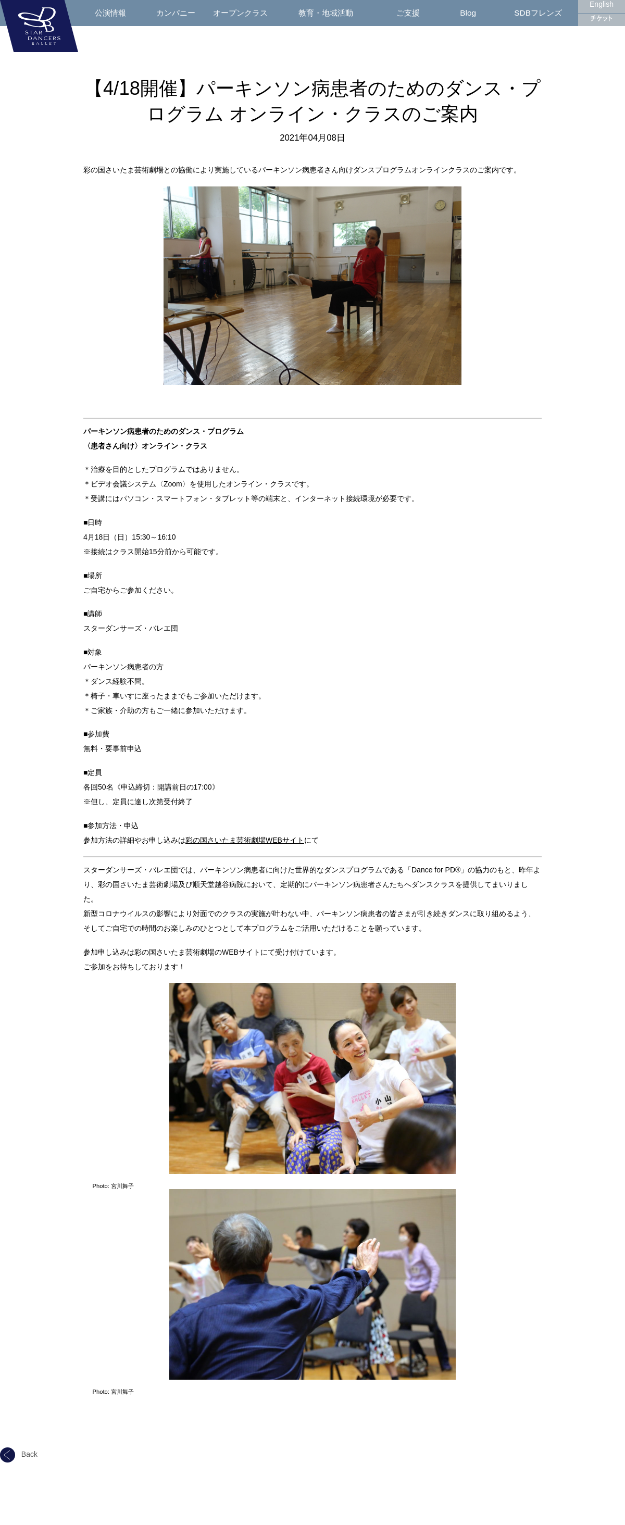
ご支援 (408, 12)
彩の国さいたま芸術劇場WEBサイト (244, 840)
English (602, 4)
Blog (468, 12)
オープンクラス (240, 12)
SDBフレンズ (538, 12)
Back (19, 1454)
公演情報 (110, 12)
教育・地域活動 (325, 12)
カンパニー (175, 12)
